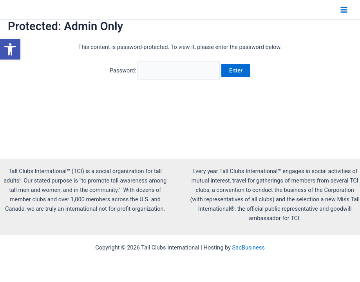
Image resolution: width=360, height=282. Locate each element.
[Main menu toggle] (344, 10)
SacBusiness (248, 247)
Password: (165, 70)
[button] (10, 49)
